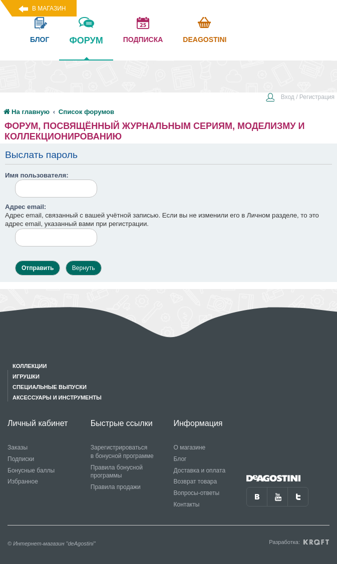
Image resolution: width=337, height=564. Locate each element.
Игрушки (26, 377)
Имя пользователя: (37, 175)
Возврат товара (195, 481)
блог (39, 40)
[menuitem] (299, 98)
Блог (180, 459)
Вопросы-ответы (197, 493)
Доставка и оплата (200, 470)
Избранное (23, 481)
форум (86, 48)
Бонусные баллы (31, 470)
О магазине (190, 447)
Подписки (21, 459)
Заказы (18, 447)
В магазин (49, 8)
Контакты (187, 504)
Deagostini (204, 40)
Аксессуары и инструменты (57, 397)
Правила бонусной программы (117, 472)
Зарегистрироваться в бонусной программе (122, 452)
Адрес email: (25, 206)
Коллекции (30, 366)
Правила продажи (116, 487)
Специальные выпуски (50, 387)
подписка (143, 40)
